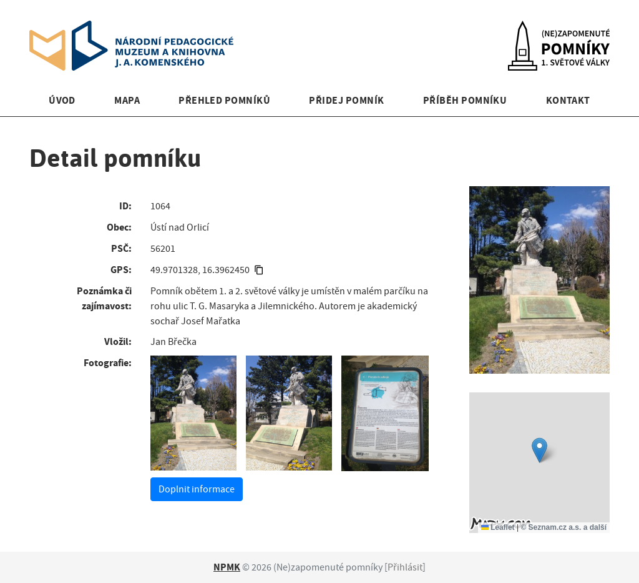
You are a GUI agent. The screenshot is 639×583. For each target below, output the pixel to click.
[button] (539, 450)
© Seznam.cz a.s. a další (563, 527)
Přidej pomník (346, 100)
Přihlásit (405, 567)
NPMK (226, 567)
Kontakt (568, 100)
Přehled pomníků (224, 100)
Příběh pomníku (465, 100)
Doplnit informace (197, 489)
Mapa (127, 100)
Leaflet (498, 527)
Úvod (62, 100)
